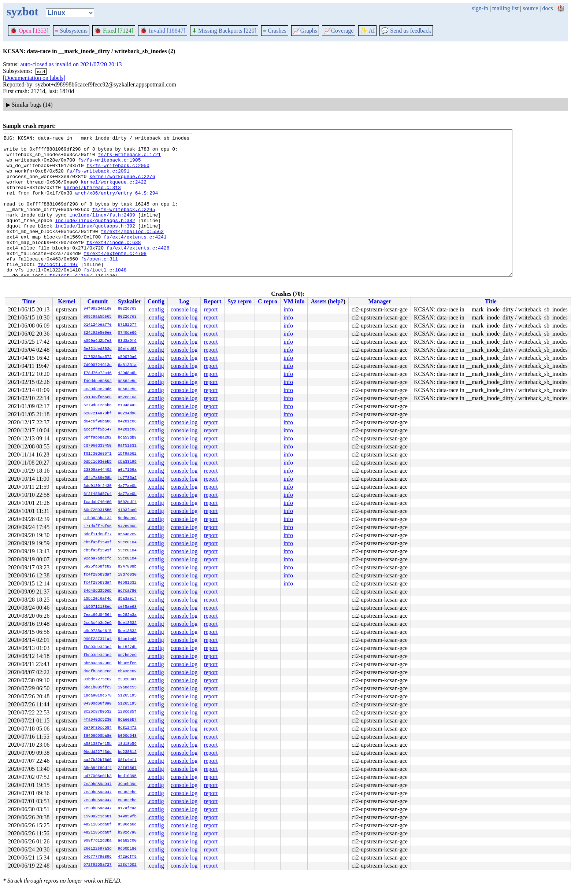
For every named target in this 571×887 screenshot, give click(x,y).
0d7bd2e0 (127, 655)
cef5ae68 (127, 607)
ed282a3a (127, 615)
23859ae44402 (98, 470)
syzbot (22, 11)
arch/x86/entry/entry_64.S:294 (116, 206)
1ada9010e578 (98, 695)
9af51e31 (127, 445)
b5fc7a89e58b (98, 478)
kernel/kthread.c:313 (92, 199)
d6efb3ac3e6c (98, 671)
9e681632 (127, 582)
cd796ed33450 (98, 445)
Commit (97, 301)
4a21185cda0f (98, 824)
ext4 (41, 71)
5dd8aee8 (127, 518)
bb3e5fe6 (127, 663)
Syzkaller (129, 301)
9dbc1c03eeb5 (98, 462)
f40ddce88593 (98, 381)
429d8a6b (127, 373)
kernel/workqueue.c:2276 (122, 186)
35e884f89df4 (98, 768)
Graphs (305, 30)
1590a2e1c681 (98, 816)
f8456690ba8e (98, 736)
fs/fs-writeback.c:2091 (98, 179)
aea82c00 (127, 840)
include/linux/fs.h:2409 (102, 232)
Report (212, 301)
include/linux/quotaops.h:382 (95, 239)
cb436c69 (127, 671)
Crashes (274, 30)
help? (336, 301)
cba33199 (127, 462)
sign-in (480, 8)
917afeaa (127, 808)
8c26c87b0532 (98, 711)
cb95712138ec (98, 607)
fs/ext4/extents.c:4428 (138, 272)
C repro (267, 301)
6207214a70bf (98, 413)
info (288, 309)
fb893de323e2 (98, 647)
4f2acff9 (127, 857)
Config (156, 301)
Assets (318, 301)
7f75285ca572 (98, 357)
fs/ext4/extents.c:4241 (135, 258)
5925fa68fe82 (98, 566)
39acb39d (127, 784)
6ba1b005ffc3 (98, 687)
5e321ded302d (98, 349)
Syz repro (239, 301)
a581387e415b (98, 744)
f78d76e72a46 (98, 373)
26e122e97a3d (98, 848)
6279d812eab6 (98, 405)
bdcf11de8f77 (98, 534)
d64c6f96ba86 (98, 421)
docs (547, 8)
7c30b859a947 (98, 784)
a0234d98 (127, 413)
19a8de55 (127, 687)
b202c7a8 (127, 832)
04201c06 (127, 421)
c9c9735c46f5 (98, 631)
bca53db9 (127, 437)
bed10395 (127, 776)
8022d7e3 (127, 308)
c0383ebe (127, 792)
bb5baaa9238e (98, 663)
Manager (379, 301)
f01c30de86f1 (98, 454)
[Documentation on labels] (34, 78)
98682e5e (127, 381)
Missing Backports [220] (224, 30)
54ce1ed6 (127, 639)
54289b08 (127, 526)
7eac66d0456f (98, 615)
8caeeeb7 (127, 719)
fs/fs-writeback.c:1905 (109, 166)
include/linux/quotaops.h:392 (95, 245)
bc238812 (127, 752)
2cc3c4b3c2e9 (98, 623)
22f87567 (127, 768)
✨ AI (367, 30)
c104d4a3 (127, 405)
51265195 (127, 695)
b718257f (127, 325)
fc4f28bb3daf (98, 574)
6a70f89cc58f (98, 728)
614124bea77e (98, 325)
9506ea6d (127, 824)
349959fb (127, 816)
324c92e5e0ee (98, 333)
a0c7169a (127, 470)
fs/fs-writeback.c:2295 (123, 225)
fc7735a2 (127, 478)
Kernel (66, 301)
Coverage (338, 30)
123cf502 (127, 865)
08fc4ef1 (127, 760)
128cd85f (127, 711)
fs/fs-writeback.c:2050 (117, 173)
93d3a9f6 (127, 341)
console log (184, 309)
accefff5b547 (98, 429)
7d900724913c (98, 365)
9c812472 (127, 728)
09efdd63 (127, 349)
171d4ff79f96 (98, 526)
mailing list (505, 8)
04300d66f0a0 (98, 703)
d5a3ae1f (127, 599)
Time (28, 301)
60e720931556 (98, 510)
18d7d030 (127, 574)
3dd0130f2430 (98, 486)
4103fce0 (127, 510)
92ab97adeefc (98, 558)
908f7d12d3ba (98, 840)
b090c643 (127, 736)
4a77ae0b (127, 486)
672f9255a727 (98, 865)
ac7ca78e (127, 591)
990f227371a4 (98, 639)
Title (491, 301)
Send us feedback (406, 30)
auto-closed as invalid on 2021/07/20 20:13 (71, 64)
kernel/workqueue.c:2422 (114, 192)
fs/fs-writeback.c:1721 (129, 159)
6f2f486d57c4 (98, 494)
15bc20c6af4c (98, 599)
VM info (293, 301)
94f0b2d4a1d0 (98, 308)
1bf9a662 (127, 454)
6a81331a (127, 365)
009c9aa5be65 (98, 316)
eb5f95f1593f (98, 542)
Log (184, 301)
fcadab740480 (98, 502)
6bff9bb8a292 (98, 437)
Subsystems (71, 30)
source (530, 8)
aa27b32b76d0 (98, 760)
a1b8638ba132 (98, 518)
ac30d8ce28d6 (98, 389)
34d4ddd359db (98, 591)
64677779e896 (98, 857)
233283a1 (127, 679)
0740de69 (127, 333)
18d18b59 (127, 744)
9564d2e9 (127, 534)
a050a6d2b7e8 (98, 341)
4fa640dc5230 (98, 719)
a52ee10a (127, 397)
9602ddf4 (127, 502)
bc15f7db (127, 647)
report (211, 309)
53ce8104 (127, 542)
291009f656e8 (98, 397)
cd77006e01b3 (98, 776)
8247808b (127, 566)
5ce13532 (127, 623)
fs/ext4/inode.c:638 (113, 265)
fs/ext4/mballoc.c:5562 (132, 252)
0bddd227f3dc (98, 752)
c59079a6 (127, 357)
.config (156, 309)
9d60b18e (127, 848)
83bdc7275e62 (98, 679)
